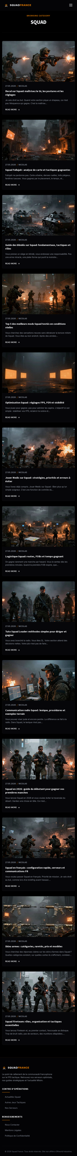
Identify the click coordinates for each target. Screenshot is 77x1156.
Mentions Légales (11, 1130)
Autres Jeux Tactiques (14, 1102)
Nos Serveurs (9, 1108)
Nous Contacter (11, 1125)
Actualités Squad (11, 1097)
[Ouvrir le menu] (71, 5)
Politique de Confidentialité (16, 1136)
